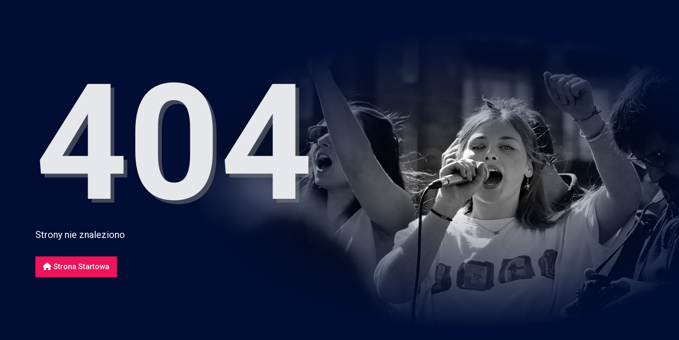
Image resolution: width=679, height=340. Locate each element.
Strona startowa (76, 266)
